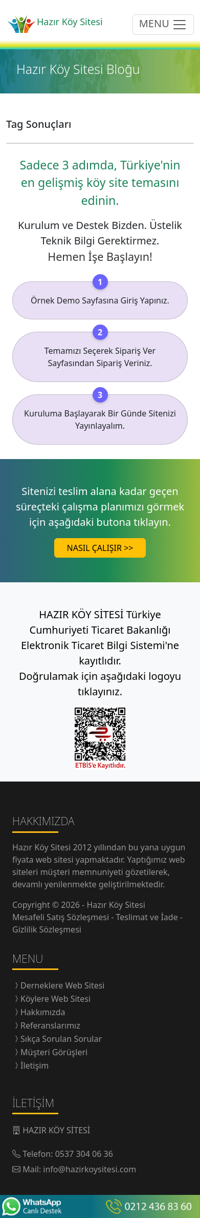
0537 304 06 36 (84, 1153)
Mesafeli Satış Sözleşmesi (61, 917)
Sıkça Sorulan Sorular (61, 1038)
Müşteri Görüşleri (53, 1052)
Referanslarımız (50, 1025)
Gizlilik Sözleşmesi (46, 929)
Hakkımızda (42, 1012)
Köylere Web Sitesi (55, 998)
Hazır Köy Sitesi (42, 847)
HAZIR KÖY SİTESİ (56, 1130)
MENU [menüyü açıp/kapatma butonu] (163, 24)
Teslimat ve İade (148, 917)
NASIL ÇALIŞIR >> (100, 548)
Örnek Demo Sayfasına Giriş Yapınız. (100, 300)
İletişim (34, 1065)
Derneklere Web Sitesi (62, 985)
